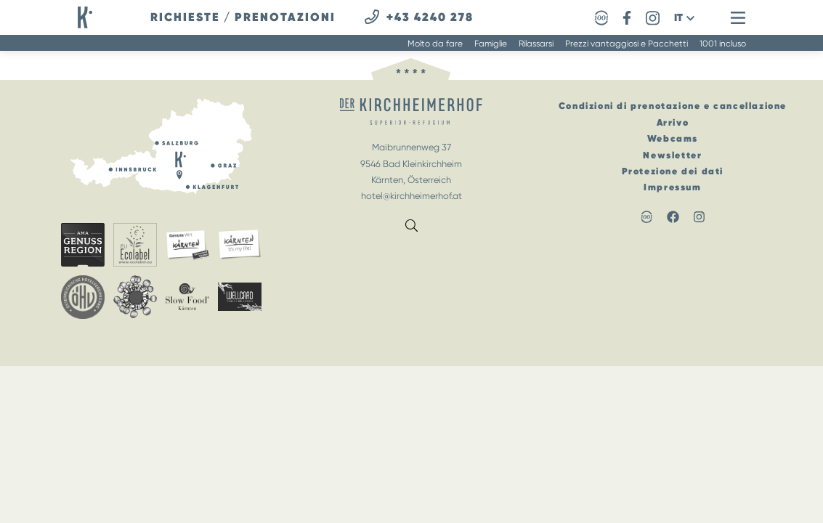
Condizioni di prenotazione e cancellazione (673, 106)
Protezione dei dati (672, 171)
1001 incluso (723, 43)
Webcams (672, 138)
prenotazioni (285, 17)
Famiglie (490, 43)
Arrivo (673, 122)
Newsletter (672, 155)
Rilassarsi (536, 43)
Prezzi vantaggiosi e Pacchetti (626, 43)
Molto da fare (435, 43)
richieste (185, 17)
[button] (684, 17)
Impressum (672, 187)
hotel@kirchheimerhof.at (411, 195)
